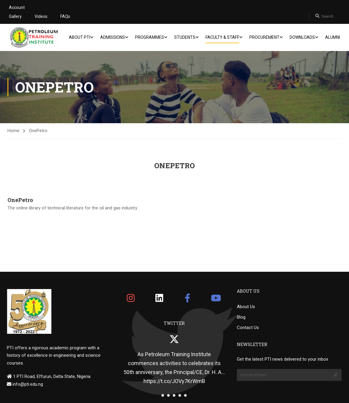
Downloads (302, 37)
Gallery (15, 16)
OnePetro (20, 199)
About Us (246, 306)
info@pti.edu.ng (27, 384)
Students (184, 37)
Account (17, 7)
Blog (241, 317)
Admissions (112, 37)
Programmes (149, 37)
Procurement (264, 37)
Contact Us (248, 327)
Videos (41, 16)
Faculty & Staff (222, 37)
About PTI (79, 37)
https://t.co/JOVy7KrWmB (174, 381)
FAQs (65, 16)
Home (13, 130)
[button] (162, 395)
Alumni (332, 37)
